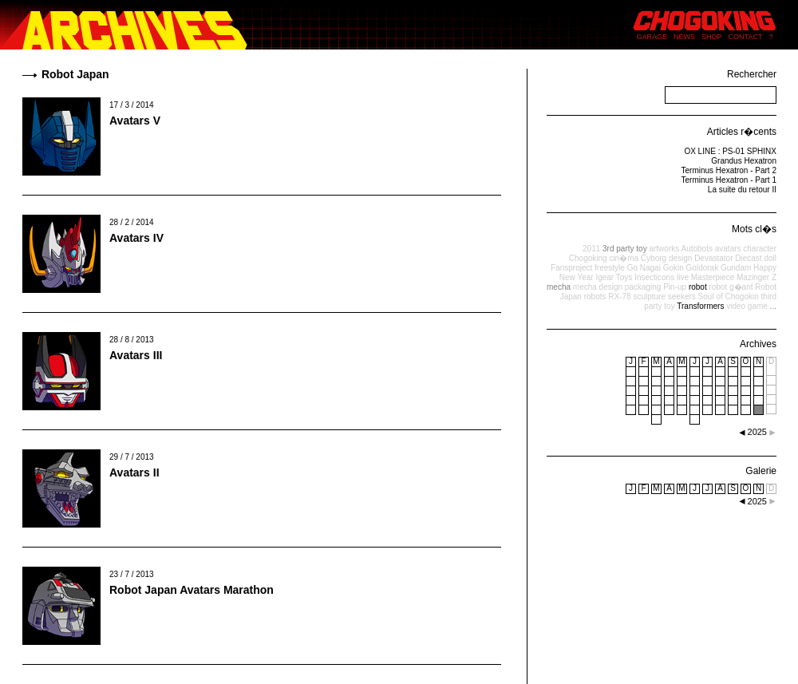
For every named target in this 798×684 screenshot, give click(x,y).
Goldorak (702, 267)
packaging (643, 287)
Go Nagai (644, 267)
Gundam (736, 267)
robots (595, 296)
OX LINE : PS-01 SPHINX (730, 151)
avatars (728, 248)
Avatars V (134, 120)
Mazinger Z (756, 277)
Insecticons (654, 277)
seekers (682, 296)
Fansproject (571, 267)
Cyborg (653, 258)
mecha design (597, 287)
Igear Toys (613, 277)
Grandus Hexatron (743, 160)
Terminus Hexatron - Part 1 (729, 180)
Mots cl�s (754, 229)
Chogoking (588, 258)
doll (770, 258)
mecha (559, 287)
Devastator (713, 258)
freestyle (610, 267)
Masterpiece (712, 277)
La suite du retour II (742, 189)
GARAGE (652, 37)
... (773, 306)
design (680, 258)
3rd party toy (624, 248)
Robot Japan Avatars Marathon (191, 589)
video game (747, 306)
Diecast (748, 258)
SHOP (711, 37)
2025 (757, 501)
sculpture (649, 296)
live (683, 277)
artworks (664, 248)
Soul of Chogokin (728, 296)
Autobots (696, 248)
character (759, 248)
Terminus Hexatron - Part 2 (729, 170)
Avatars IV (136, 237)
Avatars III (135, 355)
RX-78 (619, 296)
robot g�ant (731, 287)
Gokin (673, 267)
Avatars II (134, 472)
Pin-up (674, 287)
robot (698, 287)
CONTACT (746, 37)
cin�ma (623, 258)
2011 (591, 248)
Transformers (700, 306)
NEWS (684, 37)
